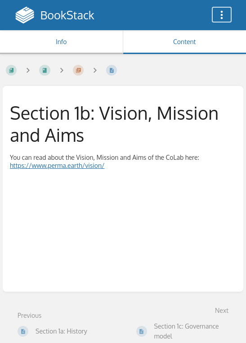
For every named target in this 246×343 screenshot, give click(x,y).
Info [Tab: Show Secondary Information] (61, 41)
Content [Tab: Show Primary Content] (184, 41)
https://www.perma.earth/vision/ (57, 165)
